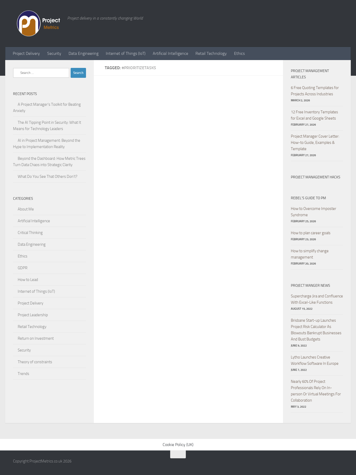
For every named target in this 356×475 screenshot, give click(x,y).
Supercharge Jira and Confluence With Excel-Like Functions (317, 299)
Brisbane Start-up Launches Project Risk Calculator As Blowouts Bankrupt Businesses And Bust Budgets (316, 330)
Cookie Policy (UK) (178, 444)
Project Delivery (26, 53)
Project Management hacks (315, 177)
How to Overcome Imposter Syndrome (313, 211)
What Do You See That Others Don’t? (47, 176)
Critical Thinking (30, 232)
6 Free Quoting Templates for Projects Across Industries (315, 90)
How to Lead (28, 279)
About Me (26, 209)
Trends (23, 373)
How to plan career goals (310, 233)
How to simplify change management (310, 254)
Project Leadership (33, 315)
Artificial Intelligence (170, 53)
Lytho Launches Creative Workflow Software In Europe (315, 360)
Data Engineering (84, 53)
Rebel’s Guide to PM (308, 198)
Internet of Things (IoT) (125, 53)
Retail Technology (211, 53)
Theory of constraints (35, 362)
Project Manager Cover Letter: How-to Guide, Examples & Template (315, 142)
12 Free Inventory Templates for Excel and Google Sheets (314, 115)
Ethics (239, 53)
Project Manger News (310, 285)
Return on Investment (36, 338)
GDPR (22, 268)
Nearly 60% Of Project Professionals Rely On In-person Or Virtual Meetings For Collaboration (316, 391)
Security (54, 53)
